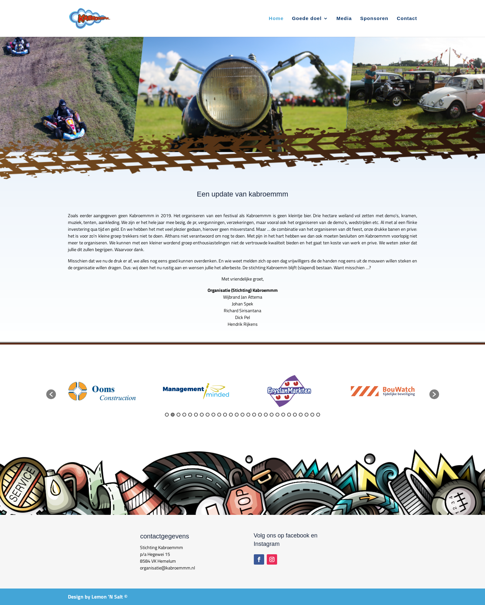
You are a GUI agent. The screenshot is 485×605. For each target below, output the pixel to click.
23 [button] (295, 415)
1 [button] (167, 415)
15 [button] (248, 415)
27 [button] (318, 415)
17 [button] (260, 415)
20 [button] (277, 415)
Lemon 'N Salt (107, 596)
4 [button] (184, 415)
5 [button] (190, 415)
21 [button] (283, 415)
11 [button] (225, 415)
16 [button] (254, 415)
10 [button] (219, 415)
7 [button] (202, 415)
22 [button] (289, 415)
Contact (407, 18)
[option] (103, 391)
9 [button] (213, 415)
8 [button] (208, 415)
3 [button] (178, 415)
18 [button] (266, 415)
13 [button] (237, 415)
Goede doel (307, 18)
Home (276, 18)
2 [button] (173, 415)
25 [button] (306, 415)
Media (344, 18)
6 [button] (196, 415)
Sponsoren (374, 18)
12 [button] (231, 415)
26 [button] (312, 415)
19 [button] (272, 415)
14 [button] (242, 415)
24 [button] (301, 415)
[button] (51, 394)
